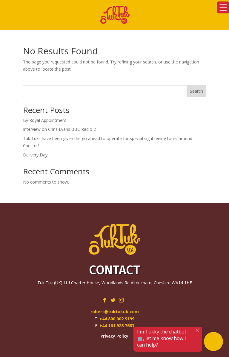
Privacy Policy (114, 336)
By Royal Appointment (44, 120)
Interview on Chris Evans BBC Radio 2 (59, 129)
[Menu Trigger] (223, 7)
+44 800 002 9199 (116, 319)
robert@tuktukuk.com (114, 311)
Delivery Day (35, 155)
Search (196, 91)
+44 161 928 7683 (116, 325)
